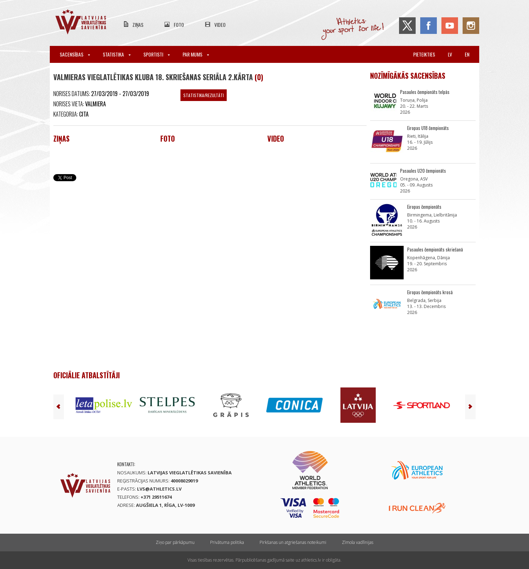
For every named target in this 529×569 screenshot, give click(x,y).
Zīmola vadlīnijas (357, 542)
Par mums (196, 54)
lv (450, 54)
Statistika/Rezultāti (203, 95)
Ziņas (137, 24)
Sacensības (75, 54)
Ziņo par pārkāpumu (175, 542)
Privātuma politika (227, 542)
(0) (259, 77)
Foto (179, 24)
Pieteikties (424, 54)
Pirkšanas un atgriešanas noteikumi (293, 542)
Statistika (117, 54)
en (467, 54)
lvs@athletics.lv (159, 489)
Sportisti (156, 54)
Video (220, 24)
